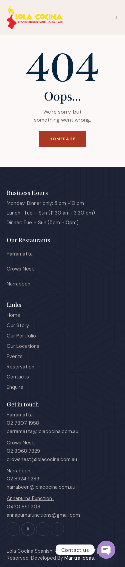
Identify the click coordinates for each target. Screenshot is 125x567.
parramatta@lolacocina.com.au (42, 431)
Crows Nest (20, 269)
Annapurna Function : (30, 498)
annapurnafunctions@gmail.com (43, 515)
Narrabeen (18, 284)
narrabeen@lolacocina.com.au (41, 487)
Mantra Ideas (79, 558)
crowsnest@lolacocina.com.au (42, 459)
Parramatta (20, 254)
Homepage (62, 139)
